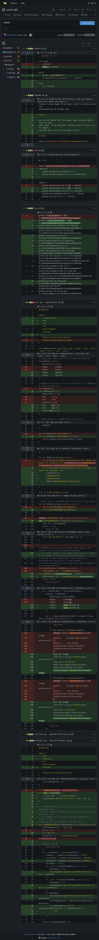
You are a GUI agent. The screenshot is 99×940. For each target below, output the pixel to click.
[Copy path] (45, 48)
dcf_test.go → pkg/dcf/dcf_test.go (52, 734)
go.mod (38, 150)
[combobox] (82, 43)
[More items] (95, 15)
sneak (9, 9)
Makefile (39, 49)
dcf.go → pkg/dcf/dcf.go (48, 302)
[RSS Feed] (53, 10)
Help (23, 3)
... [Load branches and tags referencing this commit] (5, 28)
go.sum (38, 208)
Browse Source (87, 23)
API (59, 937)
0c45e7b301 (89, 35)
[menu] (94, 43)
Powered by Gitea (31, 934)
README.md (40, 95)
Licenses (52, 937)
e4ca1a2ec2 (69, 35)
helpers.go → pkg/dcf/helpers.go (52, 741)
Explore (14, 3)
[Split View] (88, 43)
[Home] (4, 3)
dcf (16, 9)
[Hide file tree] (3, 43)
